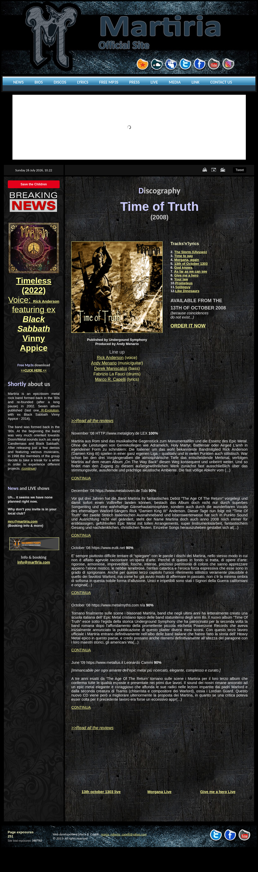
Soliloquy (183, 287)
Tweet (239, 170)
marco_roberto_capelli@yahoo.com (124, 834)
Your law (181, 279)
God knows (183, 267)
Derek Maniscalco (110, 368)
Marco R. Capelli (110, 379)
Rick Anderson (110, 357)
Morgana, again (186, 260)
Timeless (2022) (33, 285)
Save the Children (33, 184)
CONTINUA (81, 478)
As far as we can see (190, 271)
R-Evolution (49, 410)
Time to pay (183, 256)
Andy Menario (104, 363)
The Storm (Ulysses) (190, 252)
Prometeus (184, 283)
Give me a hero (186, 275)
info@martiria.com (33, 562)
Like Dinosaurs (187, 291)
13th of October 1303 (191, 264)
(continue (28, 468)
